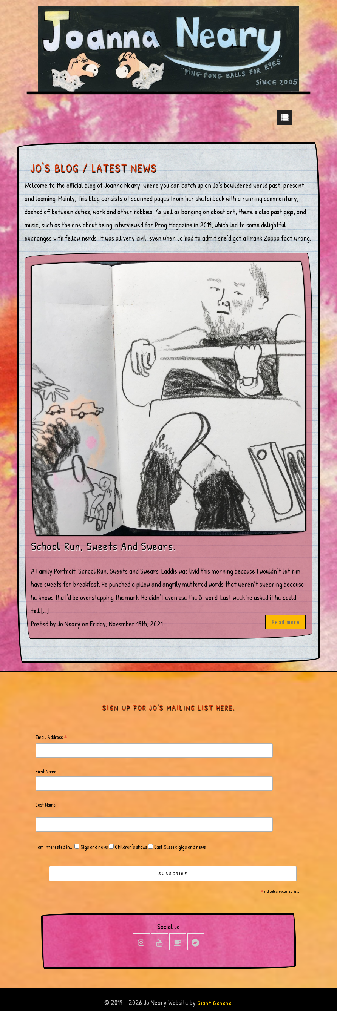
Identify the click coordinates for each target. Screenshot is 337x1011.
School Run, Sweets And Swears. (103, 546)
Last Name (46, 804)
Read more (286, 622)
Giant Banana (214, 1003)
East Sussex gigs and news (179, 846)
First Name (46, 771)
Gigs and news (93, 846)
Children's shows (130, 846)
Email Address (51, 737)
